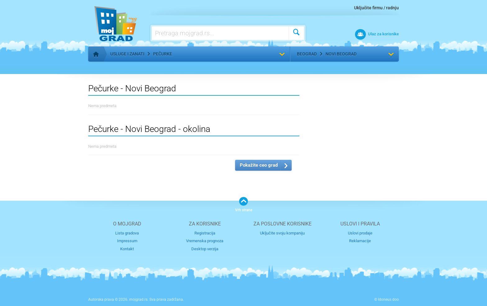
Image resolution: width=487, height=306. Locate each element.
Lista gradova (127, 233)
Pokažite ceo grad (259, 165)
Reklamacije (360, 240)
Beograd (307, 53)
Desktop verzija (204, 249)
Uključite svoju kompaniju (282, 233)
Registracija (204, 233)
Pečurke (162, 53)
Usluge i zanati (127, 53)
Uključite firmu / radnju (376, 7)
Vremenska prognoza (204, 240)
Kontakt (127, 249)
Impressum (127, 240)
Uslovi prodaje (360, 233)
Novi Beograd (341, 53)
